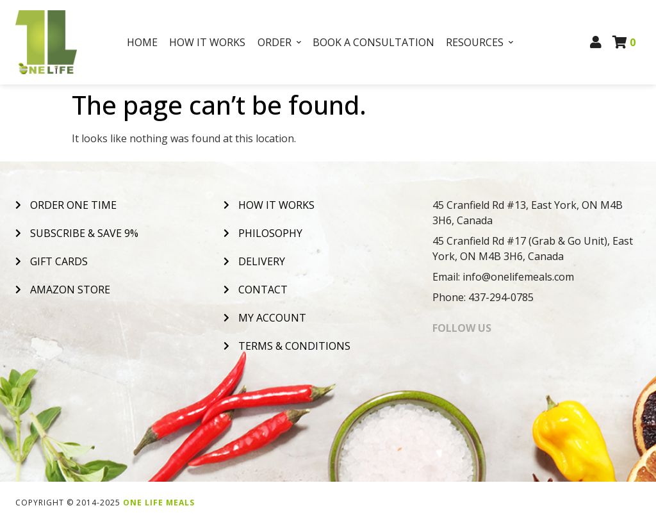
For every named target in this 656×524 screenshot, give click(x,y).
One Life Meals (159, 502)
